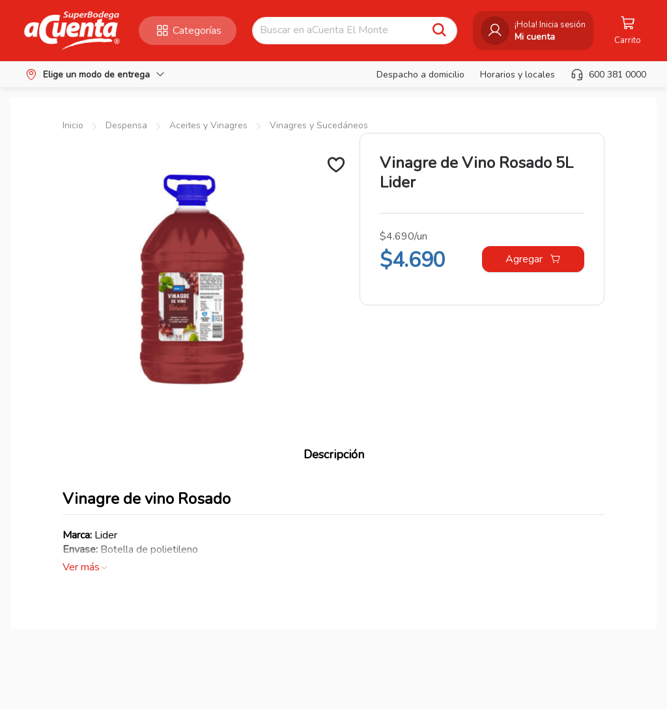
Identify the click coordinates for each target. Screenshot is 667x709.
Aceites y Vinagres (208, 125)
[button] (72, 30)
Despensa (126, 125)
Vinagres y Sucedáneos (319, 125)
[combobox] (343, 30)
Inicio (73, 125)
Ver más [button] (86, 567)
